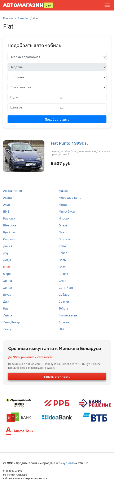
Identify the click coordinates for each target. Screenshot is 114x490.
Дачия (7, 246)
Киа (6, 308)
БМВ (6, 211)
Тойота (63, 308)
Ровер (63, 253)
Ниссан (64, 218)
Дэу (6, 253)
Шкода (63, 274)
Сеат (62, 267)
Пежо (62, 232)
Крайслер (10, 232)
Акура (7, 197)
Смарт (63, 280)
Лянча (7, 315)
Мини (63, 204)
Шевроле (9, 225)
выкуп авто (67, 463)
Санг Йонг (66, 287)
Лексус (8, 329)
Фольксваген (68, 315)
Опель (63, 225)
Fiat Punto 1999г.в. (69, 143)
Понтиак (65, 239)
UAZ (62, 329)
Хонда (7, 280)
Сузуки (64, 301)
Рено (62, 246)
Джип (7, 301)
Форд (7, 274)
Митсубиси (67, 211)
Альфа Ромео (12, 190)
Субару (64, 294)
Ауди (6, 204)
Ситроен (9, 239)
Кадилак (9, 218)
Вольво (64, 322)
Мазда (63, 190)
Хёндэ (7, 287)
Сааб (62, 260)
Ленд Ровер (11, 322)
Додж (7, 260)
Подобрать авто (57, 119)
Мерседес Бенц (70, 197)
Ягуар (7, 294)
